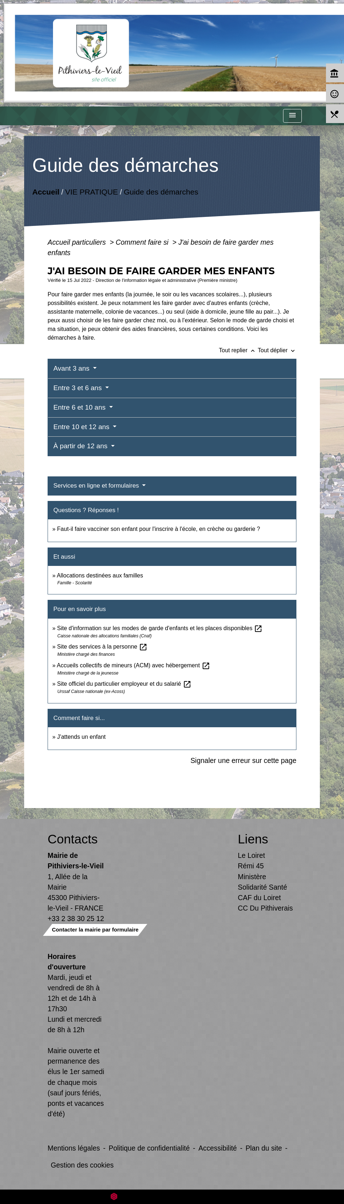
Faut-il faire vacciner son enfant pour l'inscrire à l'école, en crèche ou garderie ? (158, 529)
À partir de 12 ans (81, 446)
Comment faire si (143, 242)
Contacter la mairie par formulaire (95, 929)
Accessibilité (217, 1148)
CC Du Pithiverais (265, 908)
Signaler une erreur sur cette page (243, 760)
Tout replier (238, 350)
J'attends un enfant (81, 737)
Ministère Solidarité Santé (262, 882)
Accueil (45, 192)
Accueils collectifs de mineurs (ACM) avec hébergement (133, 665)
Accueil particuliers (78, 242)
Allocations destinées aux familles (100, 575)
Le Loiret (251, 855)
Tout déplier (277, 350)
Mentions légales (74, 1148)
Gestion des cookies (82, 1165)
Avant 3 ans (72, 368)
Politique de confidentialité (149, 1148)
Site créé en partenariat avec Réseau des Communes (172, 1196)
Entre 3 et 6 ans (78, 388)
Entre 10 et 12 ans (82, 427)
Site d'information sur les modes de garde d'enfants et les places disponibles (160, 628)
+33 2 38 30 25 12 (76, 918)
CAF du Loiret (259, 898)
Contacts (73, 839)
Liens (253, 839)
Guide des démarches (161, 192)
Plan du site (264, 1148)
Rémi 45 (251, 866)
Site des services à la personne (102, 647)
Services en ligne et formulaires (97, 485)
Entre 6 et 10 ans (80, 407)
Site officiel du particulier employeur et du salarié (124, 684)
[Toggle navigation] (292, 116)
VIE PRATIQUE (91, 192)
